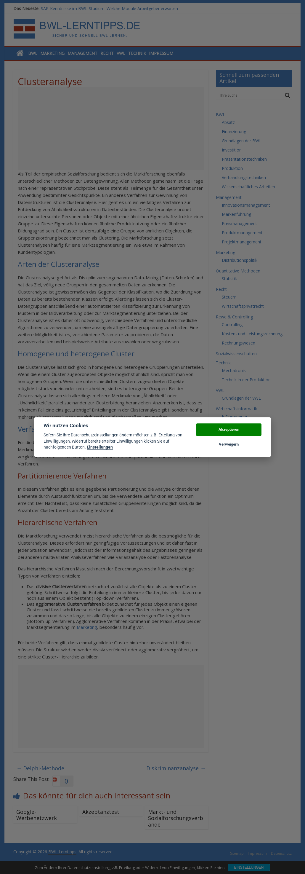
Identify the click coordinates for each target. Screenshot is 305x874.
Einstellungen (100, 447)
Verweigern (229, 444)
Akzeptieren (229, 429)
